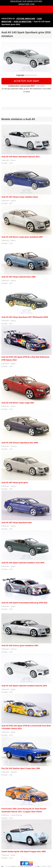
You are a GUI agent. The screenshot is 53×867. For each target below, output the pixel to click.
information (40, 86)
